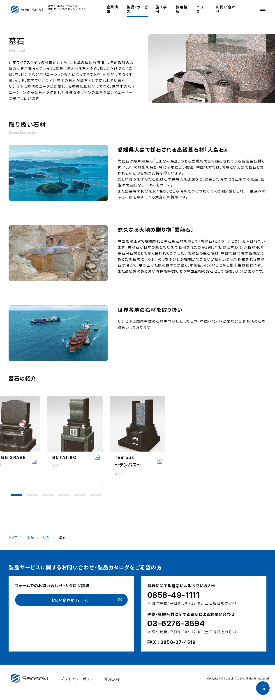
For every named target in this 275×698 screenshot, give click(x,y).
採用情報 (182, 9)
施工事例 (161, 9)
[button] (16, 495)
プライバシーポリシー (78, 678)
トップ (13, 537)
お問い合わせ (226, 9)
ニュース (202, 9)
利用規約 (112, 678)
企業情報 (112, 9)
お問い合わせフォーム (69, 599)
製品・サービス (137, 9)
